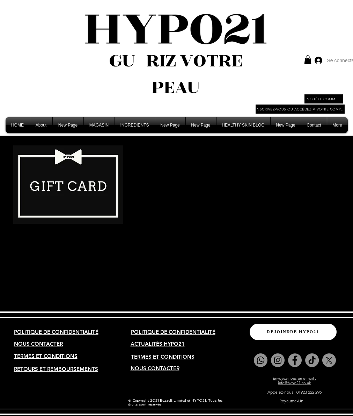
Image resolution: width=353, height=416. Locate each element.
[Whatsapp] (260, 360)
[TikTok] (312, 360)
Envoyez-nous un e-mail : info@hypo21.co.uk (294, 380)
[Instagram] (278, 360)
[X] (329, 360)
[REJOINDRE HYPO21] (293, 332)
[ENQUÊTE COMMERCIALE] (323, 98)
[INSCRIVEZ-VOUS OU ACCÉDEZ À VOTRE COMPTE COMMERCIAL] (300, 109)
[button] (307, 59)
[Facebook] (295, 360)
